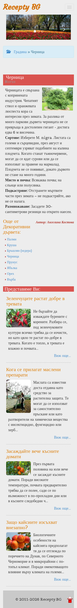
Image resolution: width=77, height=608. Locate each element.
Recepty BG (21, 7)
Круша (10, 245)
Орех (9, 273)
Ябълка (11, 268)
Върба (10, 279)
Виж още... (62, 355)
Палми (10, 239)
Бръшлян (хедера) (18, 250)
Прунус (11, 262)
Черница (12, 256)
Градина (16, 51)
